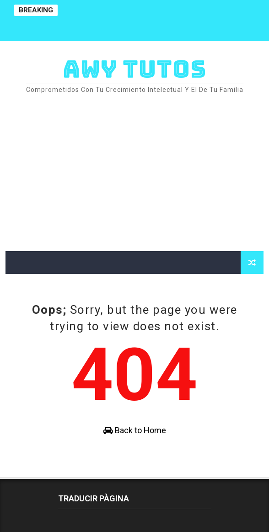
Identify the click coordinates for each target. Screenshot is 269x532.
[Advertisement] (134, 173)
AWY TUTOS (134, 69)
